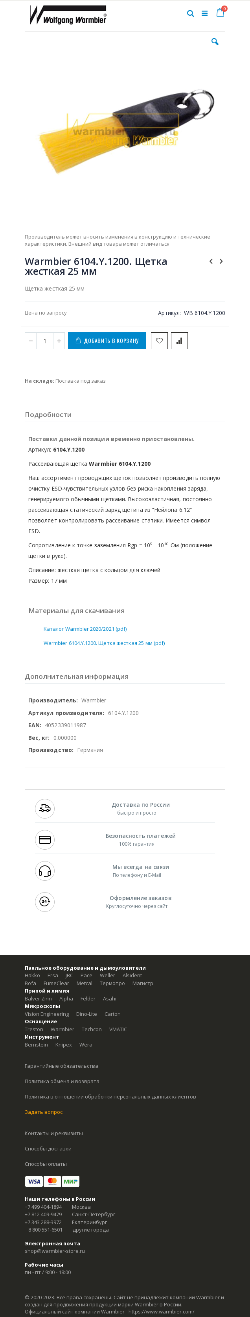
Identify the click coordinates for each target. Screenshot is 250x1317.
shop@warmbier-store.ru (55, 1250)
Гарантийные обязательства (61, 1065)
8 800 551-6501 (45, 1229)
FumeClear (56, 983)
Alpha (66, 998)
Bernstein (36, 1044)
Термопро (112, 983)
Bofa (30, 983)
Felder (88, 998)
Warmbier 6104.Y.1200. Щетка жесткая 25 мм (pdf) (104, 642)
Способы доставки (48, 1148)
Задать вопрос (44, 1111)
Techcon (92, 1029)
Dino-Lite (86, 1013)
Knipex (63, 1044)
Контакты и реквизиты (54, 1133)
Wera (85, 1044)
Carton (113, 1013)
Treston (34, 1029)
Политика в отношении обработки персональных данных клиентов (110, 1096)
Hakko (32, 975)
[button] (215, 47)
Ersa (53, 975)
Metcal (84, 983)
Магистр (142, 983)
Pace (86, 975)
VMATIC (118, 1029)
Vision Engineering (47, 1013)
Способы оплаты (46, 1163)
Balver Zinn (38, 998)
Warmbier (62, 1029)
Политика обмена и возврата (62, 1081)
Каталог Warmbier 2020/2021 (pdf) (85, 628)
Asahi (109, 998)
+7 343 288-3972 (43, 1222)
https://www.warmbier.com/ (162, 1311)
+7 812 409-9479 (43, 1214)
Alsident (132, 975)
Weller (107, 975)
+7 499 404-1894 (43, 1206)
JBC (69, 975)
